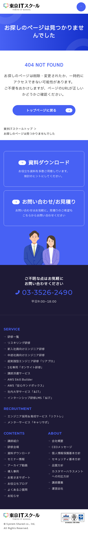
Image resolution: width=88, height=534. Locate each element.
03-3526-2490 (44, 292)
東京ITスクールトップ (18, 129)
